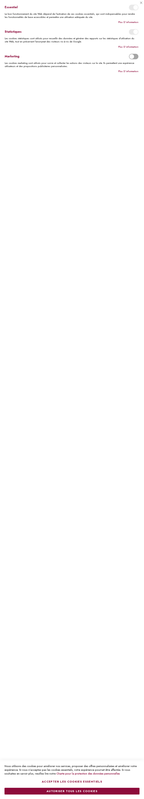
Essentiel (133, 7)
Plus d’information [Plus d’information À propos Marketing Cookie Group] (128, 71)
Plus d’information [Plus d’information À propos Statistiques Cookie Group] (128, 47)
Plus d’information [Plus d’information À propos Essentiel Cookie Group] (128, 22)
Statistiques (133, 32)
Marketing (133, 56)
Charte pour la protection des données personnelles (88, 773)
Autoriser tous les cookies (72, 791)
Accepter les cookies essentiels (72, 782)
